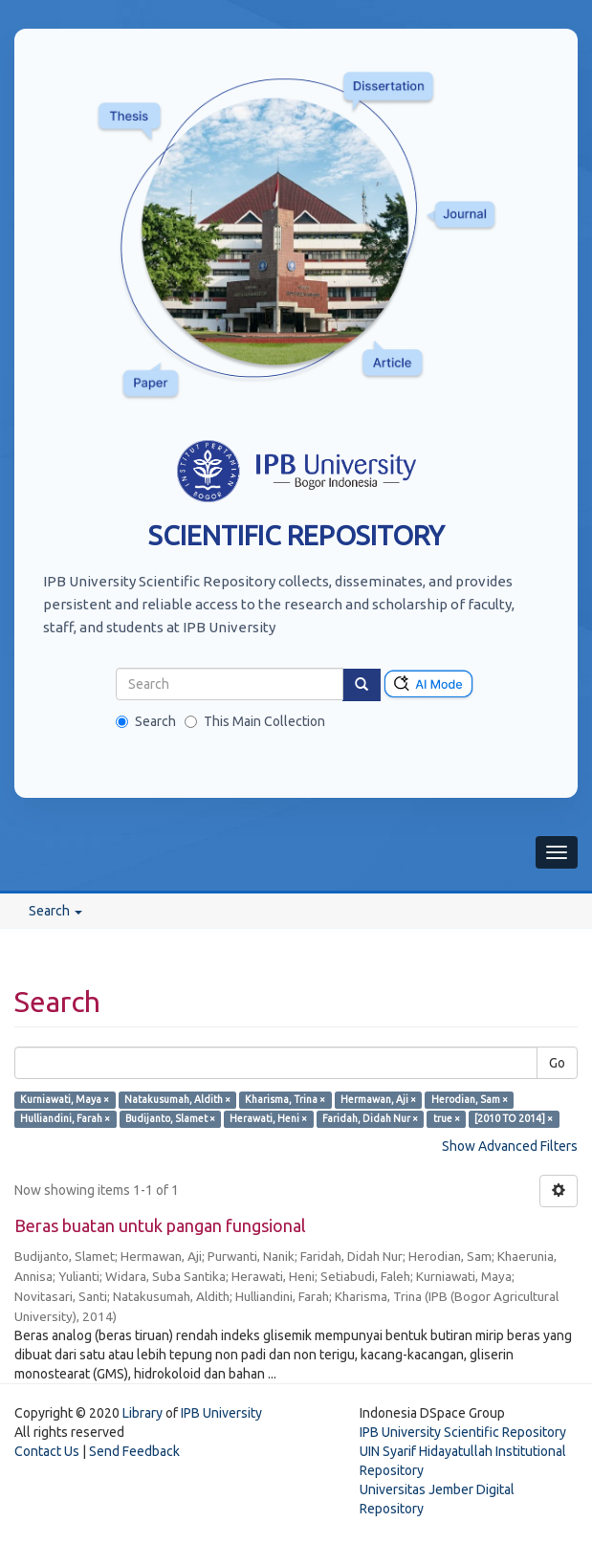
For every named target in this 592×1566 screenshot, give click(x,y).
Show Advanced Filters (510, 1146)
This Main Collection (255, 721)
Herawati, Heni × (268, 1118)
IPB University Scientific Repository (463, 1432)
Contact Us (46, 1451)
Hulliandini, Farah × (65, 1118)
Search (146, 721)
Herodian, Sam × (469, 1099)
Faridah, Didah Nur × (370, 1118)
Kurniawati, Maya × (64, 1099)
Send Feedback (134, 1451)
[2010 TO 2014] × (513, 1118)
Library (142, 1413)
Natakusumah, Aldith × (177, 1099)
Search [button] (55, 910)
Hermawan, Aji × (378, 1099)
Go (557, 1062)
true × (446, 1118)
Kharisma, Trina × (285, 1099)
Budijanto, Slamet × (170, 1118)
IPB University (221, 1413)
